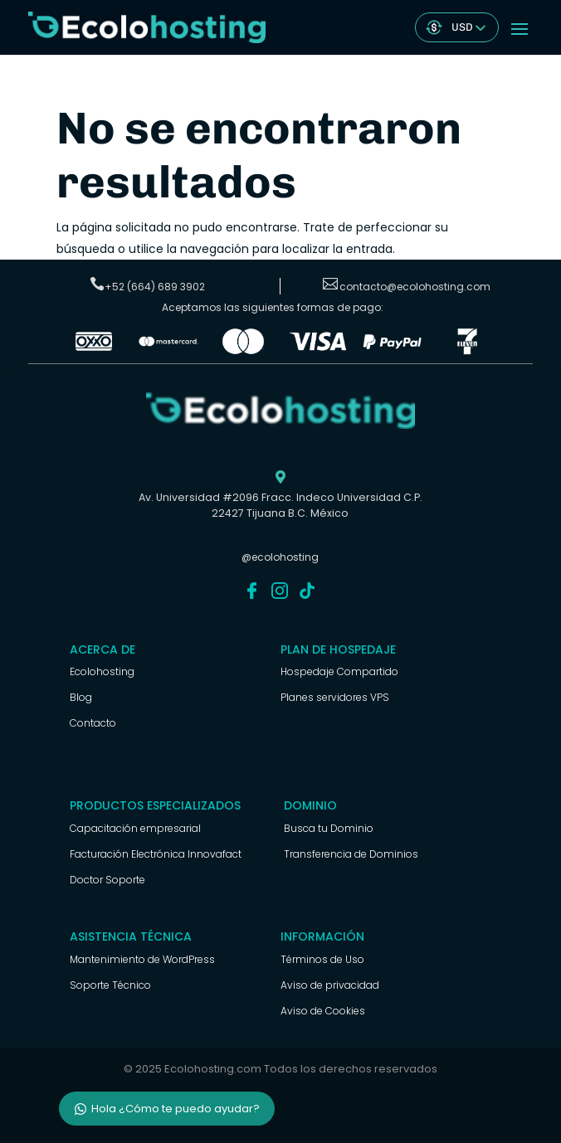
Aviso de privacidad (329, 985)
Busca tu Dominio (328, 828)
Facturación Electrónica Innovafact (155, 854)
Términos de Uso (322, 959)
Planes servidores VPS (334, 697)
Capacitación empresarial (135, 828)
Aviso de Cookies (322, 1011)
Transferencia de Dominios (351, 854)
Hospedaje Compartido (339, 671)
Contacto (93, 723)
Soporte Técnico (110, 985)
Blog (81, 697)
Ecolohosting (102, 671)
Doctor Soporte (107, 880)
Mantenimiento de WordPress (142, 959)
